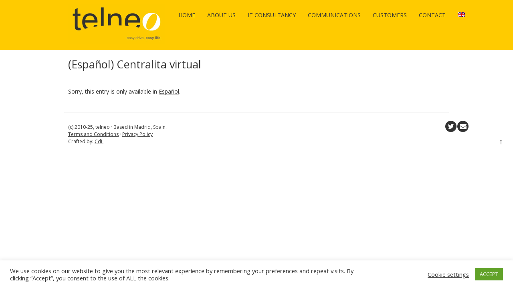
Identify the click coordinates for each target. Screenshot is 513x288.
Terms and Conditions (93, 134)
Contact (432, 15)
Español (169, 91)
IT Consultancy (272, 15)
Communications (334, 15)
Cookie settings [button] (448, 274)
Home (186, 15)
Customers (390, 15)
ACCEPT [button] (489, 274)
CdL (99, 141)
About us (221, 15)
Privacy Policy (137, 134)
